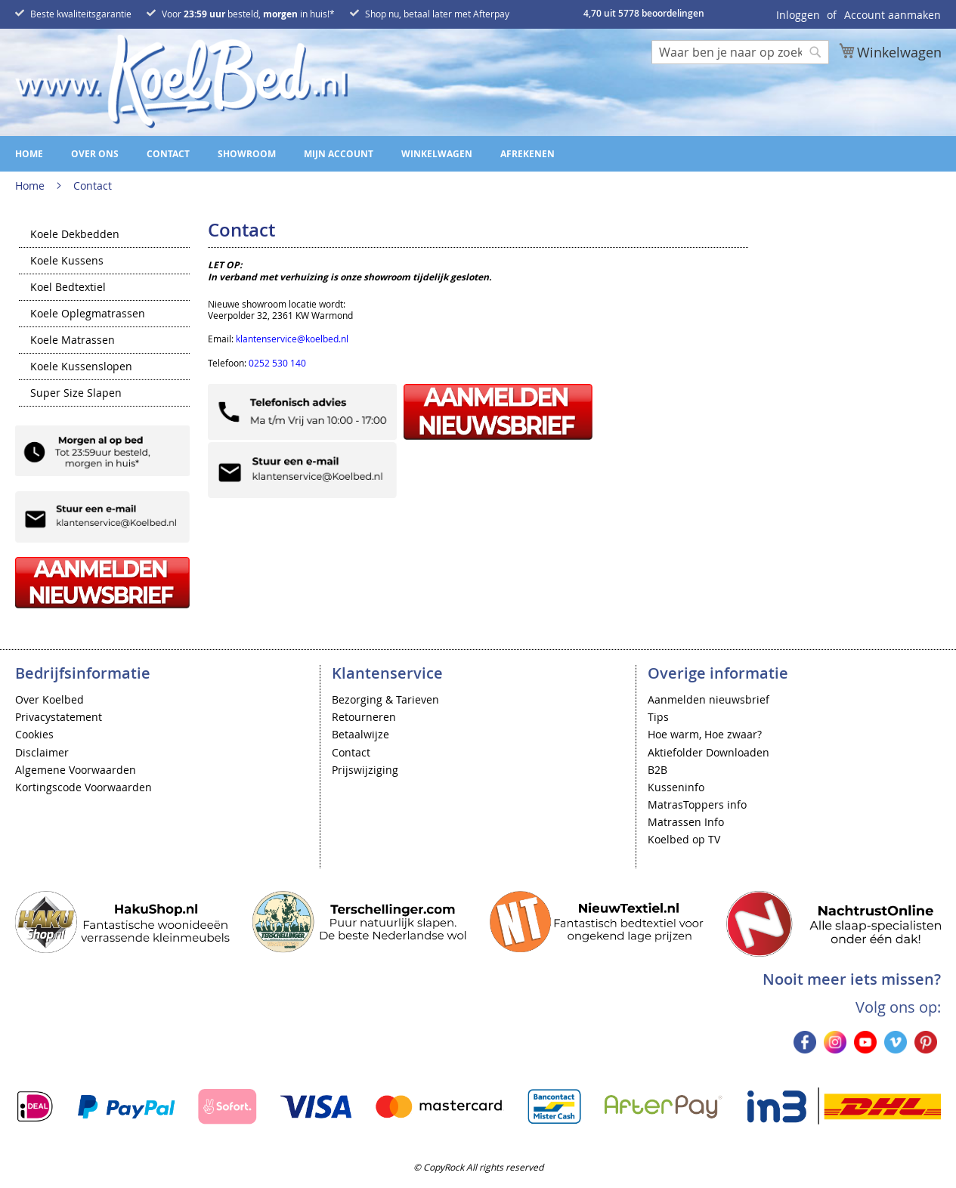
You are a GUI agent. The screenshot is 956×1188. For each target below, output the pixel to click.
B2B (657, 770)
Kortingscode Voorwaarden (83, 787)
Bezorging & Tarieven (385, 699)
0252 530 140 (277, 363)
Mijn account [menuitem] (338, 153)
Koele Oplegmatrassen (87, 314)
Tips (658, 717)
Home (31, 185)
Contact (351, 752)
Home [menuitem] (29, 153)
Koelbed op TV (684, 839)
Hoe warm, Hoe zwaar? (705, 734)
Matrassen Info (686, 822)
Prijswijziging (365, 770)
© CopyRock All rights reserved (478, 1167)
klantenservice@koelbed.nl (292, 339)
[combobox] (740, 52)
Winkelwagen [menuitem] (436, 153)
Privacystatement (58, 717)
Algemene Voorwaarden (75, 770)
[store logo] (181, 81)
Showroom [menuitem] (247, 153)
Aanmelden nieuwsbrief (708, 699)
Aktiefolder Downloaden (708, 752)
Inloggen (798, 15)
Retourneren (364, 717)
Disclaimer (42, 752)
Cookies (34, 734)
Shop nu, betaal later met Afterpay (437, 14)
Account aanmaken (892, 15)
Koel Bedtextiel (68, 288)
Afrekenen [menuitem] (527, 153)
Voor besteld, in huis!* (248, 14)
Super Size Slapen (76, 394)
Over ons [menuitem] (95, 153)
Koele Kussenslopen (81, 367)
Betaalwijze (360, 734)
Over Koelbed (49, 699)
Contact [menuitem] (168, 153)
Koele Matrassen (72, 341)
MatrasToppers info (697, 804)
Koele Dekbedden (74, 235)
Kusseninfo (676, 787)
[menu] (478, 154)
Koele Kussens (67, 261)
